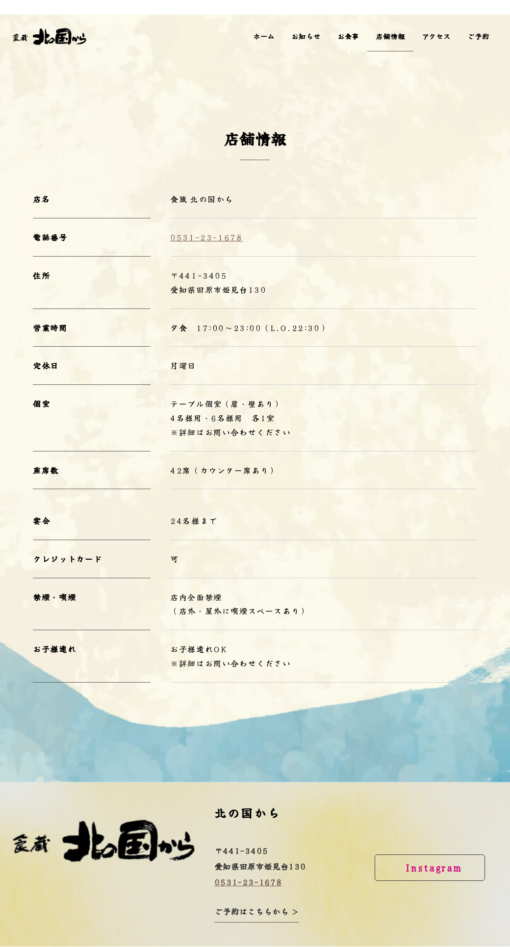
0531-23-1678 (206, 237)
